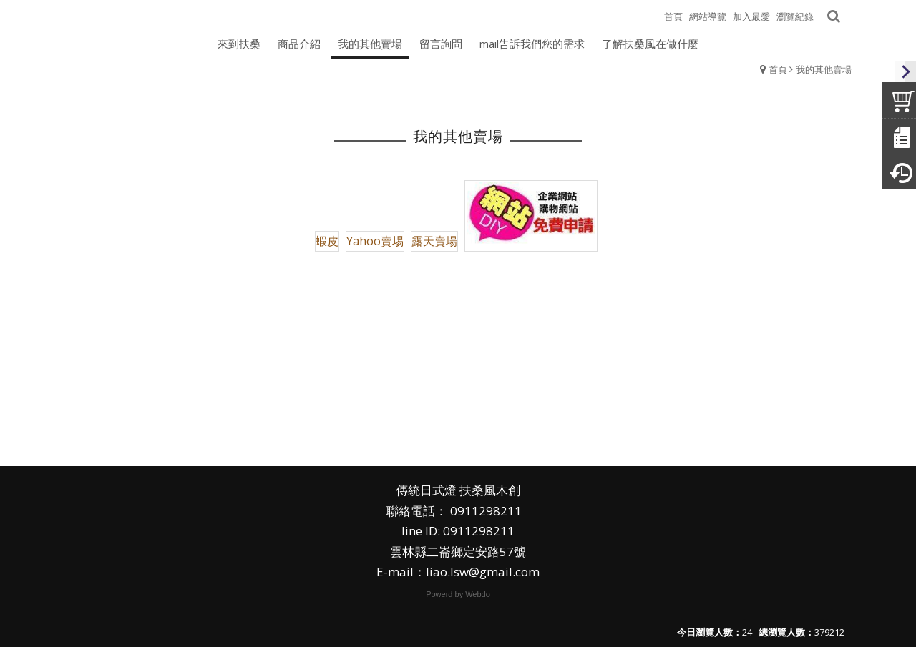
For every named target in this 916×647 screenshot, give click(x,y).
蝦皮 (327, 241)
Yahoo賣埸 (375, 241)
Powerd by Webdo (458, 594)
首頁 (778, 69)
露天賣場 (434, 241)
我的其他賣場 (824, 69)
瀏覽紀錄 (795, 16)
